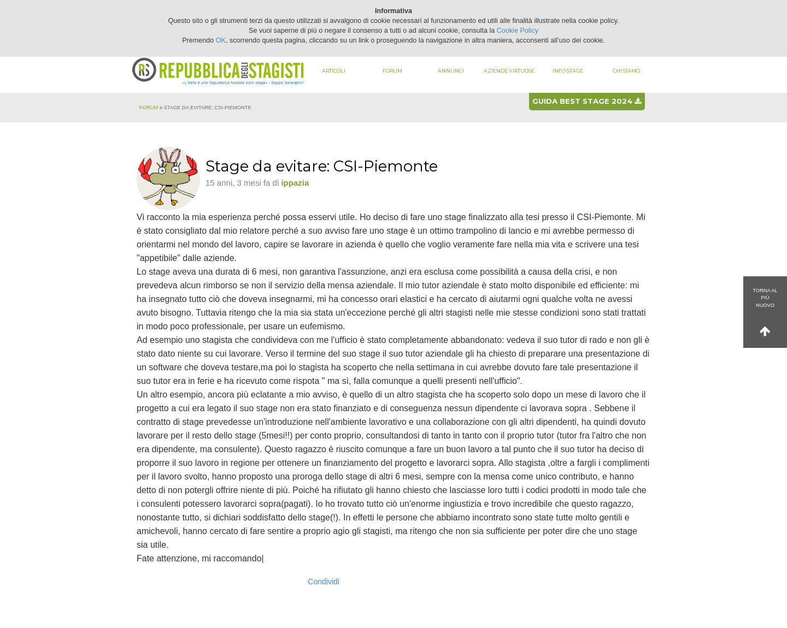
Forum (392, 71)
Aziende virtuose (509, 71)
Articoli (333, 71)
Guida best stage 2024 (586, 101)
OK (221, 40)
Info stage (568, 71)
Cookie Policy (517, 30)
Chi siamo (626, 71)
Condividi (323, 581)
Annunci (451, 71)
